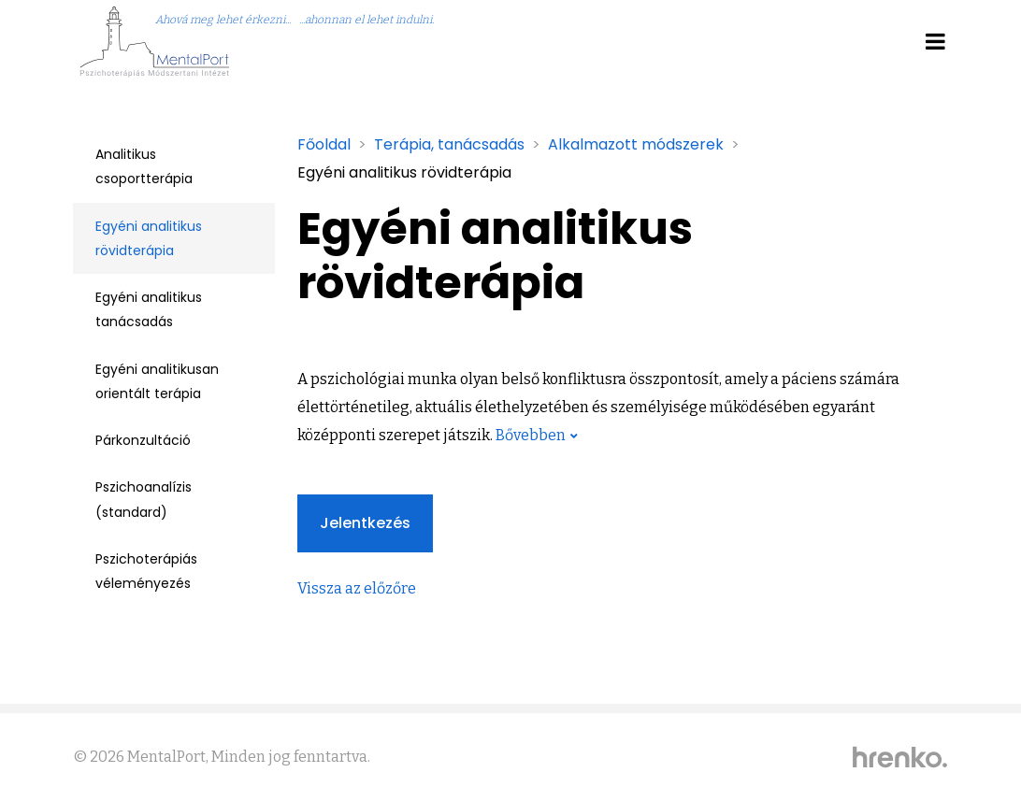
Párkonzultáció (143, 440)
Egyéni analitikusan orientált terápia (157, 381)
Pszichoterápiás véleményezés (146, 571)
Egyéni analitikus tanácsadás (148, 309)
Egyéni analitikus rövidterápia (148, 238)
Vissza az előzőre (356, 588)
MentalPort (166, 756)
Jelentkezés (365, 523)
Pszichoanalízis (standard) (143, 499)
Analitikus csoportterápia (144, 166)
